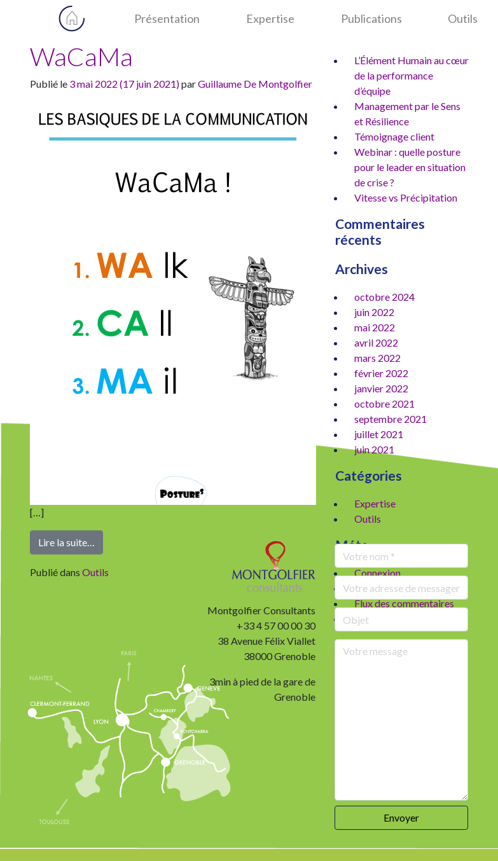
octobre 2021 (384, 403)
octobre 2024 (384, 297)
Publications (371, 18)
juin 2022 (374, 312)
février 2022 (381, 373)
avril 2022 (376, 342)
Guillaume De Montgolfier (255, 84)
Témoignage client (394, 136)
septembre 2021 (390, 419)
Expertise (270, 18)
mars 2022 (377, 358)
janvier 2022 (381, 388)
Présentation (167, 18)
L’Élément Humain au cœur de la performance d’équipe (411, 75)
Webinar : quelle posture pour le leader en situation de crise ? (410, 167)
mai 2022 (374, 327)
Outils (463, 18)
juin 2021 (374, 449)
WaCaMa (81, 56)
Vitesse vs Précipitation (405, 197)
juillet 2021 (378, 434)
